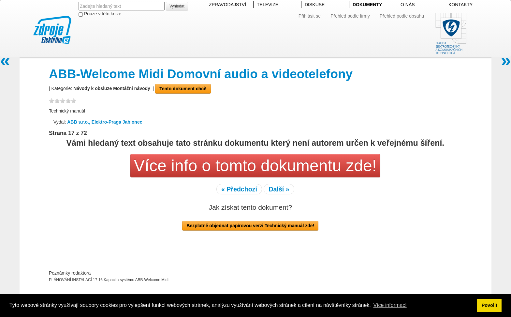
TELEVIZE (267, 4)
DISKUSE (315, 4)
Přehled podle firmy (350, 16)
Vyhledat (176, 6)
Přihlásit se (310, 16)
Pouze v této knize (100, 14)
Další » (279, 189)
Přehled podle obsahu (402, 16)
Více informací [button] (389, 305)
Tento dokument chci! (182, 88)
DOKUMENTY (367, 4)
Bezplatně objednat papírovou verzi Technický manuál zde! (250, 225)
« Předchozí (239, 189)
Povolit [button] (489, 305)
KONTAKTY (460, 4)
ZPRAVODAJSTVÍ (227, 4)
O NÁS (408, 4)
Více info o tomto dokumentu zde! (255, 166)
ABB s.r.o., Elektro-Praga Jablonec (104, 122)
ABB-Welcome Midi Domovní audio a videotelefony (201, 74)
